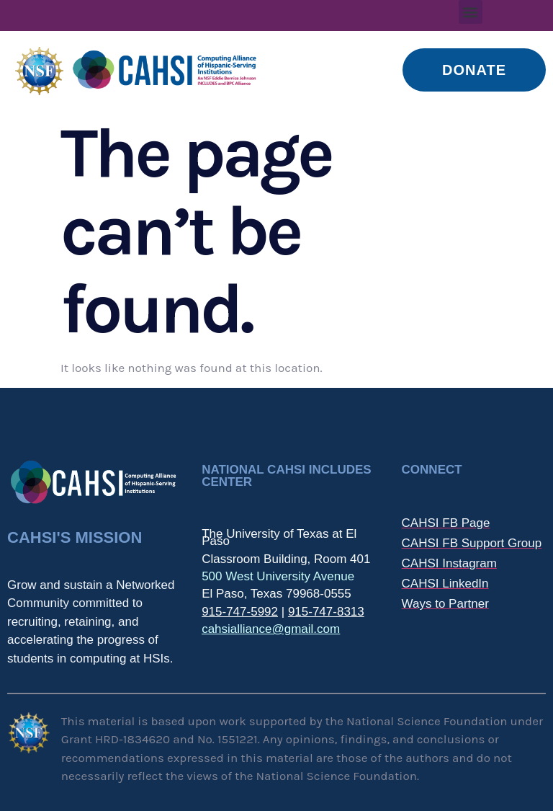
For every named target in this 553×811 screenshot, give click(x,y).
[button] (470, 12)
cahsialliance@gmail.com (271, 629)
